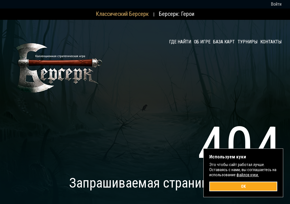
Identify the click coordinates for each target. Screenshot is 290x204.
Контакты (271, 41)
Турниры (247, 41)
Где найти (180, 41)
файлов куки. (247, 174)
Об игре (202, 41)
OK (243, 186)
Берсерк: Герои (176, 13)
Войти (276, 4)
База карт (224, 41)
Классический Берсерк (122, 13)
